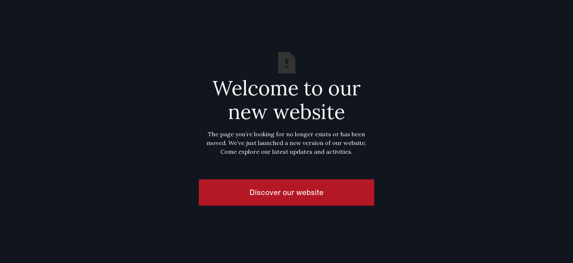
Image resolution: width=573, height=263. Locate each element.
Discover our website (287, 192)
